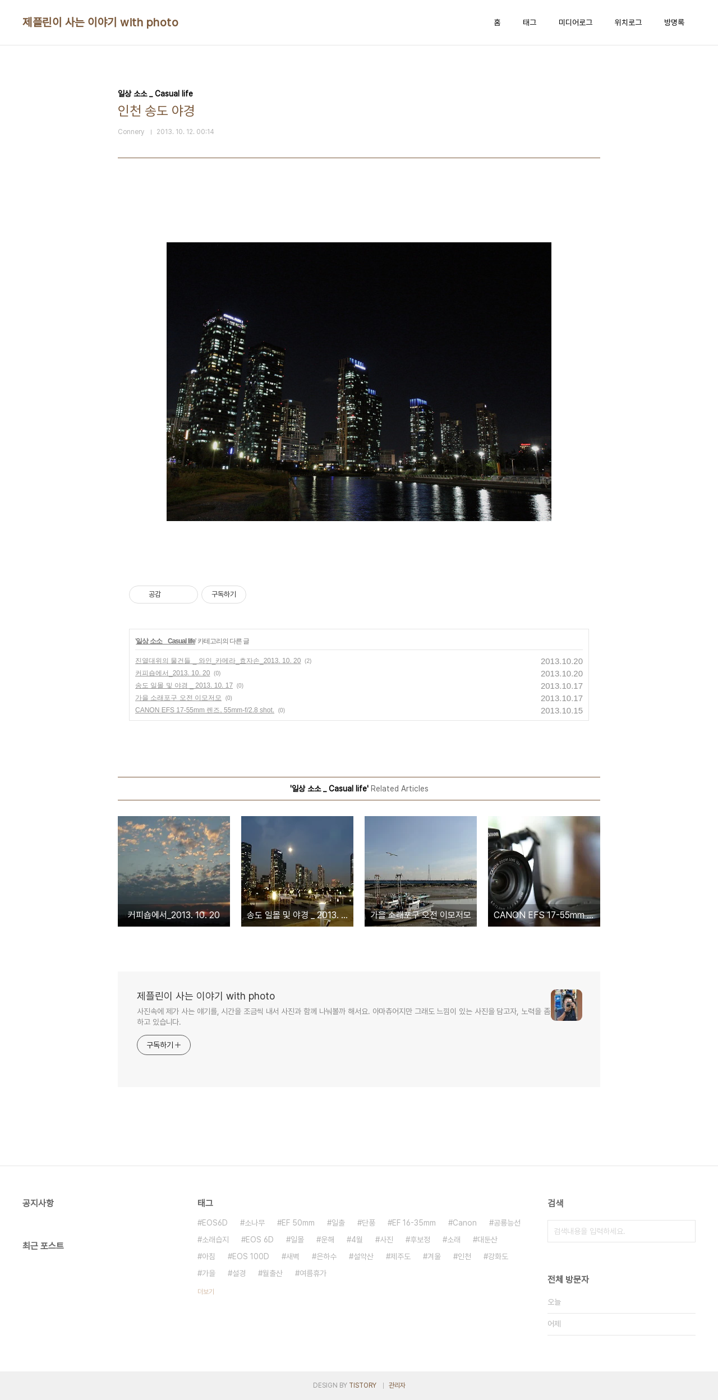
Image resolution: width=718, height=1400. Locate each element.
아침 (208, 1256)
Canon (465, 1222)
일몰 (297, 1239)
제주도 (400, 1256)
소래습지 (215, 1239)
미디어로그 (575, 22)
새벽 (293, 1256)
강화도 (498, 1256)
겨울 (434, 1256)
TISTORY (362, 1385)
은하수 (326, 1256)
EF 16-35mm (414, 1222)
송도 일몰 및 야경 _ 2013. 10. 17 (184, 685)
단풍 (368, 1222)
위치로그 (628, 22)
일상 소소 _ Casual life (165, 641)
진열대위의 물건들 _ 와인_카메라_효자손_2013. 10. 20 (218, 661)
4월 (357, 1239)
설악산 (363, 1256)
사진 (386, 1239)
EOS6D (215, 1222)
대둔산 (487, 1239)
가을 (208, 1273)
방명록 (674, 22)
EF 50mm (298, 1222)
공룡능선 (507, 1222)
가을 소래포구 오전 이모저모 (178, 698)
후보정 (420, 1239)
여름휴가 (313, 1273)
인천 (464, 1256)
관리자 (397, 1385)
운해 (327, 1239)
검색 (684, 1231)
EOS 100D (250, 1256)
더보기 (205, 1292)
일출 (338, 1222)
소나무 (255, 1222)
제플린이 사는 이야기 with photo (100, 22)
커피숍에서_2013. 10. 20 (172, 673)
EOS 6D (260, 1239)
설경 (239, 1273)
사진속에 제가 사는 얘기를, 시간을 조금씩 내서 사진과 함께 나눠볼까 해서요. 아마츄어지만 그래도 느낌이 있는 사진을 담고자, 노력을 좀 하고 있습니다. (343, 1016)
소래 (454, 1239)
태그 (529, 22)
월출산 (273, 1273)
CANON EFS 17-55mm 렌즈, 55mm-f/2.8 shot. (204, 710)
